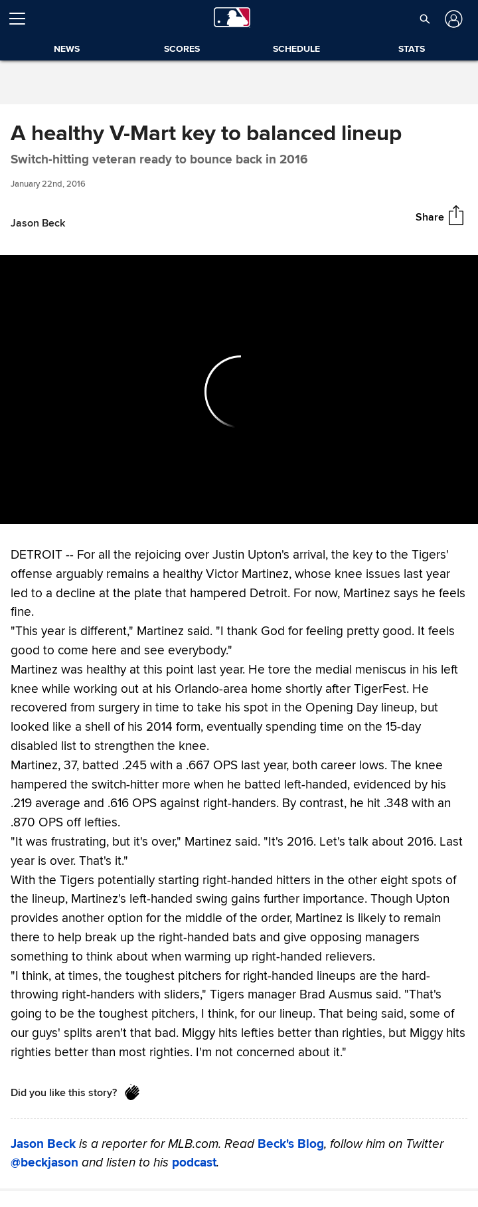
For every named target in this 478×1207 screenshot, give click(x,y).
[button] (425, 18)
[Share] (456, 216)
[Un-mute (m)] (89, 507)
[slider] (239, 488)
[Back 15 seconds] (16, 507)
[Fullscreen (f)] (460, 507)
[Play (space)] (38, 507)
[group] (239, 389)
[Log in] (452, 19)
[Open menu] (22, 19)
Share (430, 217)
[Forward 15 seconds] (61, 507)
